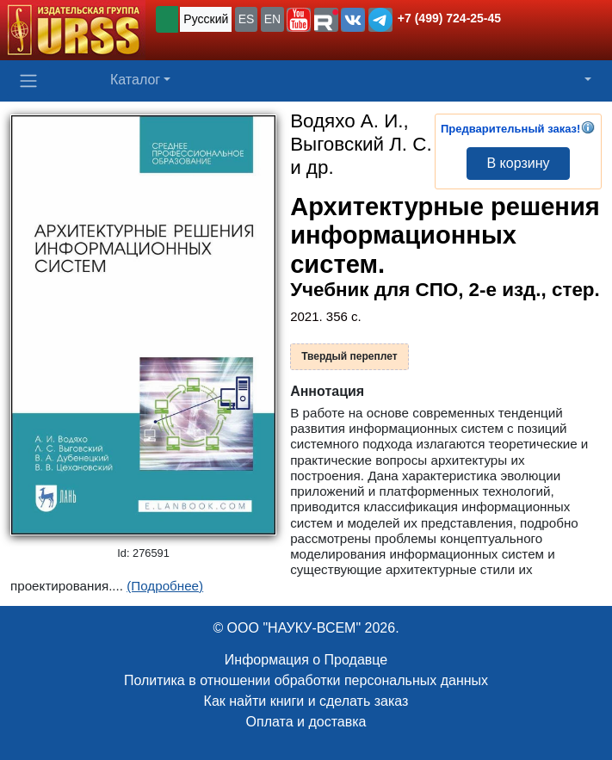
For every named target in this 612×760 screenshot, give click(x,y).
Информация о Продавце (306, 659)
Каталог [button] (135, 79)
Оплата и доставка (306, 721)
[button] (299, 20)
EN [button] (272, 19)
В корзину (517, 163)
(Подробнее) (165, 585)
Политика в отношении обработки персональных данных (306, 680)
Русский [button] (205, 19)
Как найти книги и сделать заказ (306, 701)
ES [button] (246, 19)
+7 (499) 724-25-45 (449, 18)
